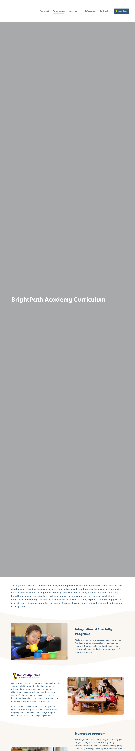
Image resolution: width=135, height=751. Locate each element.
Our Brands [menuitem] (104, 4)
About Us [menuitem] (73, 4)
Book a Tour (121, 4)
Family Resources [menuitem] (88, 4)
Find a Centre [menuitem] (45, 4)
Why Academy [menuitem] (59, 4)
